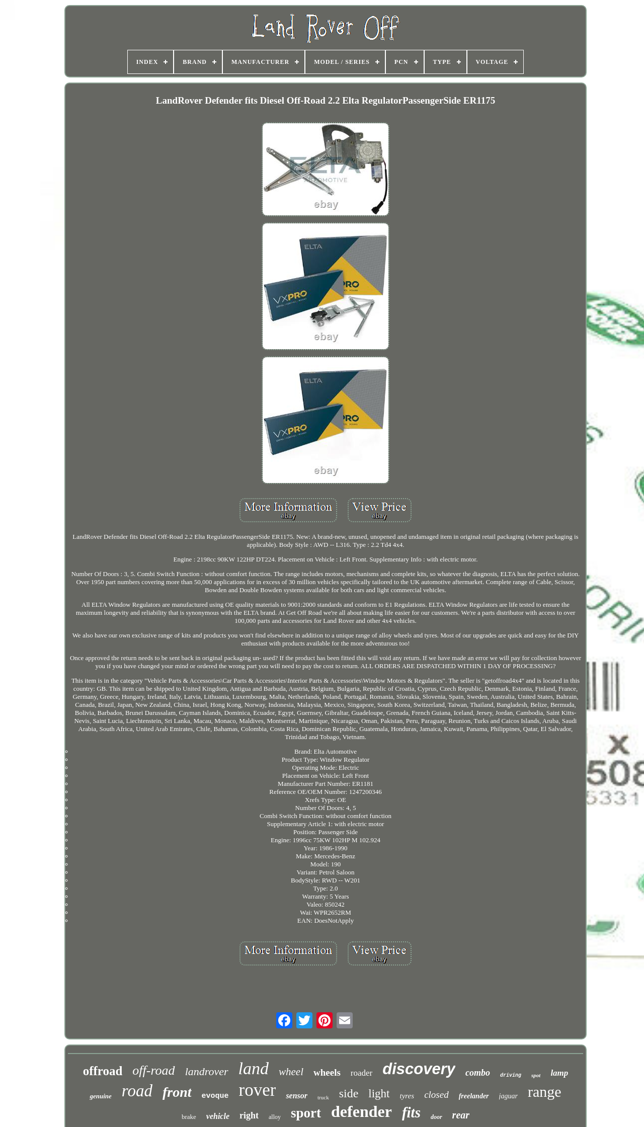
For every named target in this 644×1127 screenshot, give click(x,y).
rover (257, 1090)
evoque (215, 1096)
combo (477, 1073)
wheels (327, 1072)
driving (510, 1075)
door (436, 1116)
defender (361, 1111)
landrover (206, 1071)
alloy (275, 1116)
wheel (291, 1072)
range (544, 1091)
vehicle (217, 1116)
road (137, 1091)
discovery (418, 1069)
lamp (559, 1073)
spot (535, 1075)
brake (189, 1116)
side (349, 1093)
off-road (153, 1070)
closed (436, 1094)
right (249, 1115)
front (177, 1092)
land (253, 1068)
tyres (407, 1096)
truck (323, 1097)
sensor (296, 1095)
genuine (100, 1096)
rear (460, 1114)
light (378, 1093)
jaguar (508, 1096)
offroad (103, 1071)
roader (361, 1073)
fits (411, 1112)
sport (306, 1112)
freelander (474, 1096)
